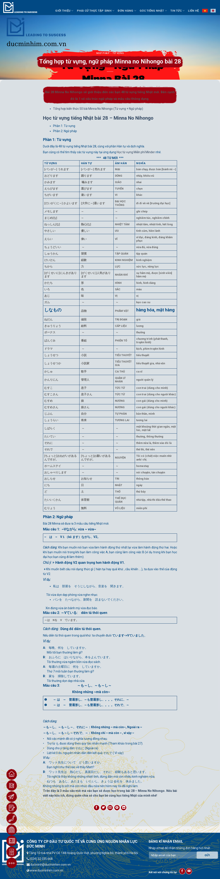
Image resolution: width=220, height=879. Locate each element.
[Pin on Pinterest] (117, 808)
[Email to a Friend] (110, 808)
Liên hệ (193, 10)
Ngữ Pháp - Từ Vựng (110, 53)
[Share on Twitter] (103, 808)
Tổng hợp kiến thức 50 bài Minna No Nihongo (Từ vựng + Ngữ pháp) (98, 108)
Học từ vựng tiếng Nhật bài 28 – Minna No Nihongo (98, 118)
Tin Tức (177, 11)
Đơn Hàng (127, 11)
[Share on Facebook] (96, 808)
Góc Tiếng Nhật (153, 11)
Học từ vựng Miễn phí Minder (136, 152)
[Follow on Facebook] (182, 871)
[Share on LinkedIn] (124, 808)
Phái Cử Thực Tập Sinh (96, 11)
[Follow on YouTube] (189, 871)
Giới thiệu (64, 11)
